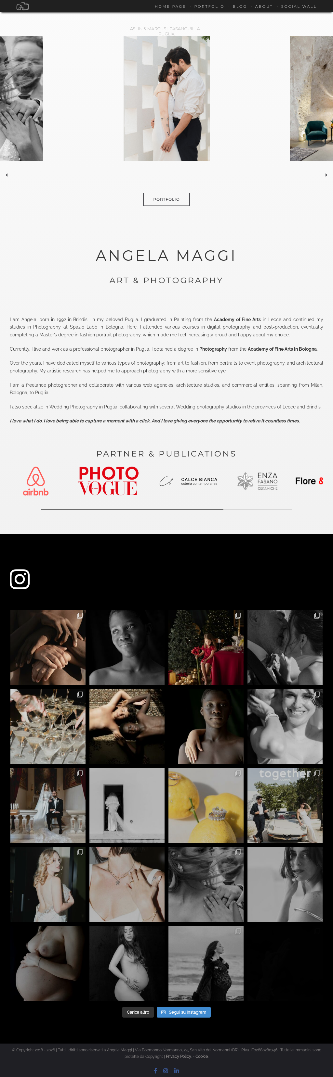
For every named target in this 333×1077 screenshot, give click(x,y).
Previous (21, 175)
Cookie (201, 1056)
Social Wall (299, 6)
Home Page (170, 6)
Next (312, 175)
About (264, 6)
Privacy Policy (178, 1056)
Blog (240, 6)
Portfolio (209, 6)
